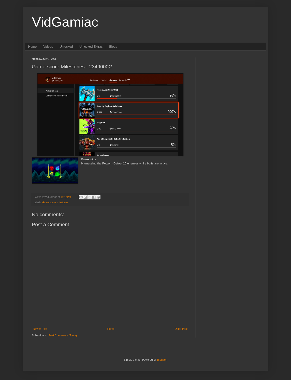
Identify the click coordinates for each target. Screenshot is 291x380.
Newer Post (40, 328)
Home (32, 46)
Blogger (161, 359)
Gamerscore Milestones (55, 202)
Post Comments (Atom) (62, 335)
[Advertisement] (230, 85)
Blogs (113, 46)
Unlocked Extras (91, 46)
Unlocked (66, 46)
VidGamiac (65, 22)
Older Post (181, 328)
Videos (48, 46)
